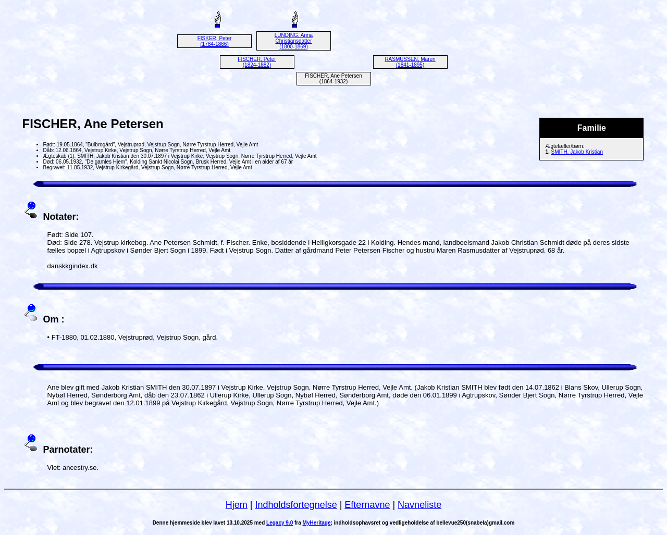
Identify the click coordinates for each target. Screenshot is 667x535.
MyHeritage (317, 523)
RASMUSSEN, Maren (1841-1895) (410, 62)
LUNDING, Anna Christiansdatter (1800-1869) (294, 40)
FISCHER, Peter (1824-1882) (257, 62)
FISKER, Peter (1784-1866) (214, 41)
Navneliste (419, 505)
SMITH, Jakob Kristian (577, 152)
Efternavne (367, 505)
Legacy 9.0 (279, 523)
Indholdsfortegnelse (296, 505)
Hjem (237, 505)
